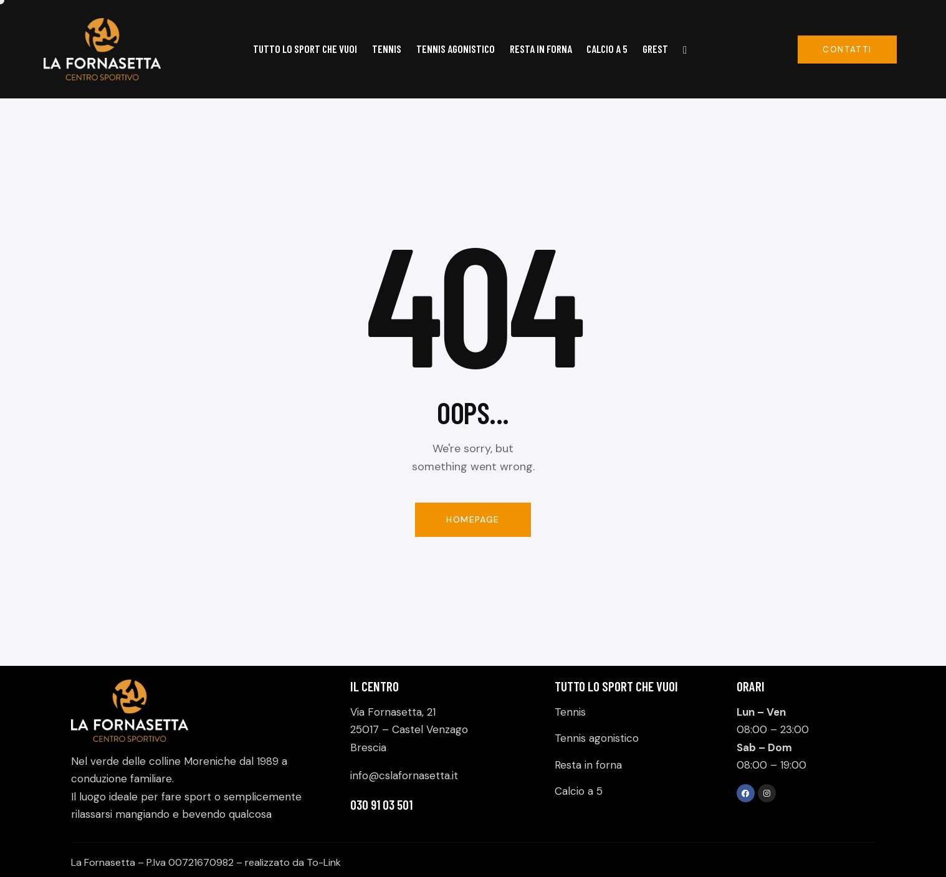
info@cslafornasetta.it (404, 775)
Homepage (472, 519)
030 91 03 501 (381, 804)
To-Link (324, 862)
